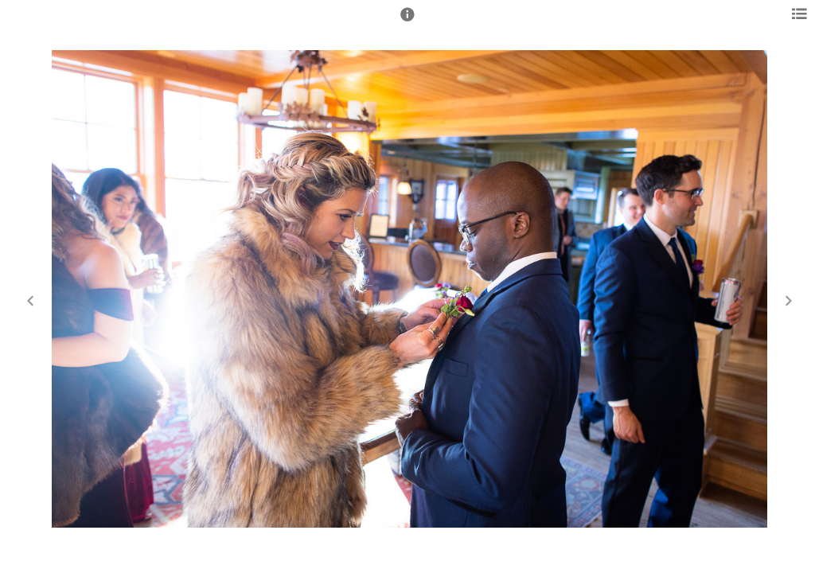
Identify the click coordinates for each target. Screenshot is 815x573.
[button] (407, 21)
